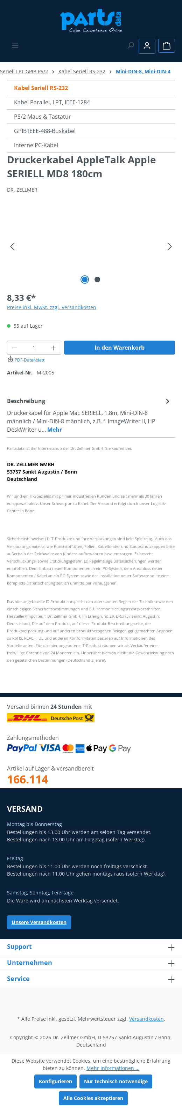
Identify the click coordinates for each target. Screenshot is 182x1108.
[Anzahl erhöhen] (54, 348)
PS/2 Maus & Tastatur (42, 116)
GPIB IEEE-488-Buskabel (45, 131)
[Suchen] (130, 45)
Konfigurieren (55, 1081)
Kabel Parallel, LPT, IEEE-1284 (52, 102)
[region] (91, 246)
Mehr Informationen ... (113, 1068)
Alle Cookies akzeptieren (93, 1098)
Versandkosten (146, 1019)
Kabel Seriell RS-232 (41, 88)
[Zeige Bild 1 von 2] (85, 279)
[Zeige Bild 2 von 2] (97, 279)
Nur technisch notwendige (116, 1081)
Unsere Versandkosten (39, 922)
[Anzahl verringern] (14, 348)
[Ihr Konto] (147, 46)
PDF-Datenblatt (25, 360)
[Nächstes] (169, 246)
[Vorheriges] (12, 246)
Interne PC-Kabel (36, 145)
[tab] (89, 415)
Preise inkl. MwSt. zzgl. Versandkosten (51, 307)
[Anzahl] (34, 348)
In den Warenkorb (119, 347)
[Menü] (15, 45)
